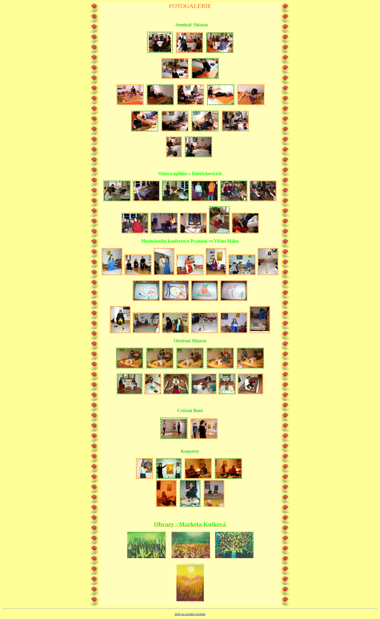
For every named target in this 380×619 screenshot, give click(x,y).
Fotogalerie (190, 6)
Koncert (189, 451)
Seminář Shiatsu (191, 24)
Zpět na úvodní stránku (190, 614)
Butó (198, 410)
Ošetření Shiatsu (190, 340)
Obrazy (164, 524)
